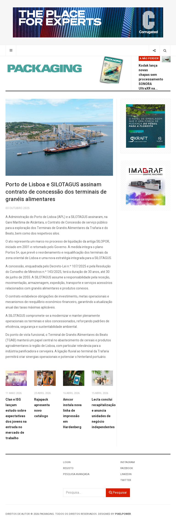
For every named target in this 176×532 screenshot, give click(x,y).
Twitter (125, 480)
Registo (68, 468)
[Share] (154, 50)
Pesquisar (118, 492)
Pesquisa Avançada (76, 474)
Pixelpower (123, 514)
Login (67, 462)
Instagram (127, 462)
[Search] (165, 50)
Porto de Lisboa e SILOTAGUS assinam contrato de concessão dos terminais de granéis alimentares (56, 192)
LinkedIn (126, 474)
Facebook (126, 468)
